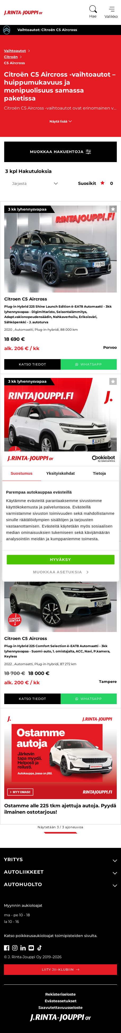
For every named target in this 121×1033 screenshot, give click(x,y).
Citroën (14, 57)
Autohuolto (23, 884)
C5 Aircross (14, 63)
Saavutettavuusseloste (60, 1007)
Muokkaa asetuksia (60, 572)
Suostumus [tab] (22, 473)
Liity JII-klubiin (60, 969)
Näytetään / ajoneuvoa (60, 827)
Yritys (13, 859)
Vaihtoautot (18, 51)
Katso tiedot (32, 364)
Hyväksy (60, 559)
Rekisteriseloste (60, 994)
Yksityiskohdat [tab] (60, 473)
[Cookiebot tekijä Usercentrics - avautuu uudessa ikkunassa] (92, 458)
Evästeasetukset (61, 1001)
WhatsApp (88, 364)
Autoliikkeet (24, 872)
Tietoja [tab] (99, 473)
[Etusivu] (21, 13)
